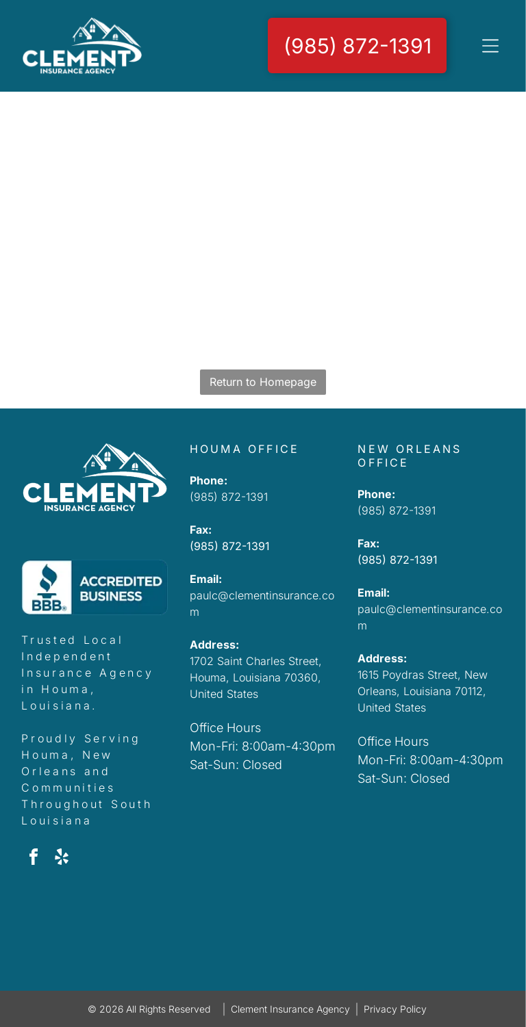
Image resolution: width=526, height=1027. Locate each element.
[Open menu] (490, 46)
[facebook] (33, 859)
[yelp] (61, 859)
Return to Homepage (263, 382)
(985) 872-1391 (229, 497)
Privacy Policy (395, 1009)
